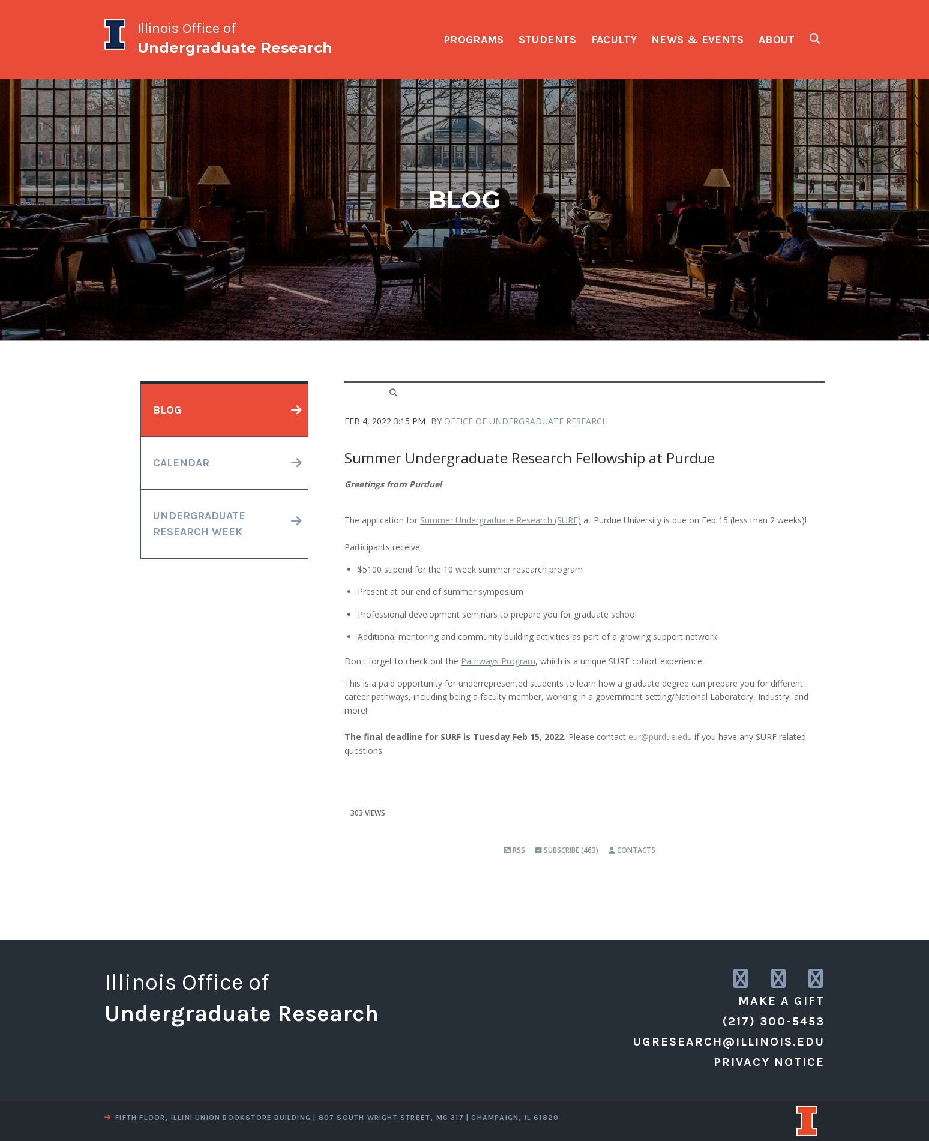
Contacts (632, 850)
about (777, 39)
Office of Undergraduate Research (526, 421)
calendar (181, 462)
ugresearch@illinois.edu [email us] (729, 1042)
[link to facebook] (816, 979)
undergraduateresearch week (199, 523)
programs (473, 39)
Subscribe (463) (566, 850)
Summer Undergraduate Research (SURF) (500, 520)
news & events (697, 39)
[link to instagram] (741, 979)
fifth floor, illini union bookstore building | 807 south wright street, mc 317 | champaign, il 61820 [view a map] (331, 1117)
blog (167, 410)
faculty (614, 39)
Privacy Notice (769, 1062)
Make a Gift (781, 1001)
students (548, 39)
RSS (514, 850)
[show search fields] (815, 38)
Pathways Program (498, 661)
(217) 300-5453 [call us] (774, 1021)
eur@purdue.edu (660, 736)
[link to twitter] (779, 979)
